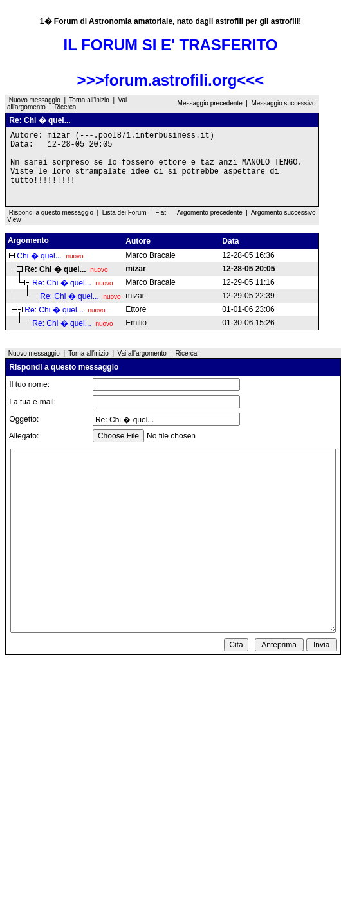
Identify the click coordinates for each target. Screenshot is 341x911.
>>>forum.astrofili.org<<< (170, 80)
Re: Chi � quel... (61, 282)
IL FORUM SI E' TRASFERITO (171, 44)
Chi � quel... (39, 255)
